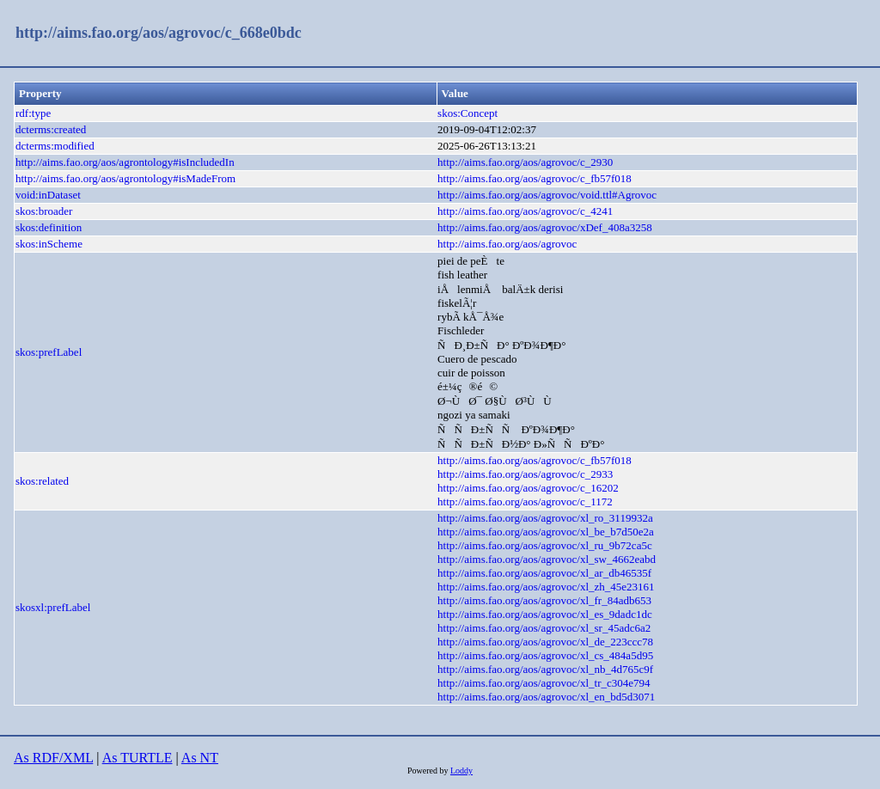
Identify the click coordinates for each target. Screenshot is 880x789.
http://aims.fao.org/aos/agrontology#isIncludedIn (125, 162)
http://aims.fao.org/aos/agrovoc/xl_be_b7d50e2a (545, 531)
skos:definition (48, 227)
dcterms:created (50, 129)
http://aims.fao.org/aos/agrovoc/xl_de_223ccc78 (545, 641)
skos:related (42, 480)
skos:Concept (467, 113)
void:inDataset (48, 194)
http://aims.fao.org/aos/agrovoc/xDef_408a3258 (544, 227)
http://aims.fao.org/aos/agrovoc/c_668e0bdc (158, 32)
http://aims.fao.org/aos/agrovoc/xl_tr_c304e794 (543, 682)
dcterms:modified (55, 145)
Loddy (461, 770)
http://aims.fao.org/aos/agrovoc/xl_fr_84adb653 (544, 600)
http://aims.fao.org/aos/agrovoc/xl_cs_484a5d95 (545, 655)
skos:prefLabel (48, 352)
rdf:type (33, 113)
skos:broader (43, 211)
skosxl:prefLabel (52, 607)
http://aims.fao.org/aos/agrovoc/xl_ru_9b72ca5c (544, 545)
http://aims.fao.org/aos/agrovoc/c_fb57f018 (534, 178)
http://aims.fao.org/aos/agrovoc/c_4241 (525, 211)
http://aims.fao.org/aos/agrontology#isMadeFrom (125, 178)
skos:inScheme (48, 243)
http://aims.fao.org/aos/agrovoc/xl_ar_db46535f (544, 572)
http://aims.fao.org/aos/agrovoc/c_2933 (525, 474)
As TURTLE (137, 757)
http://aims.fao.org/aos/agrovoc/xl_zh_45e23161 (546, 586)
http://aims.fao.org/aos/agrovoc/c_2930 (525, 162)
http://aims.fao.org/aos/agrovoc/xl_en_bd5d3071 (546, 696)
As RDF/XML (53, 757)
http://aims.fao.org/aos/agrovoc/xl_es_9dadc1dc (544, 614)
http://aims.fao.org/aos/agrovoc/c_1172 (525, 501)
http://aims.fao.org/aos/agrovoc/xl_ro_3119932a (545, 517)
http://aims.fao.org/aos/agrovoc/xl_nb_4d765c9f (545, 669)
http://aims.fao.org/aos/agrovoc (507, 243)
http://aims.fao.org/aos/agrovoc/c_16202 (528, 487)
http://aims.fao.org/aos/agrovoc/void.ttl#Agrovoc (547, 194)
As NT (199, 757)
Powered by (428, 770)
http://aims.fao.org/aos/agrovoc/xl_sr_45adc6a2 (544, 627)
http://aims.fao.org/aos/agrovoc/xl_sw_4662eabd (546, 559)
